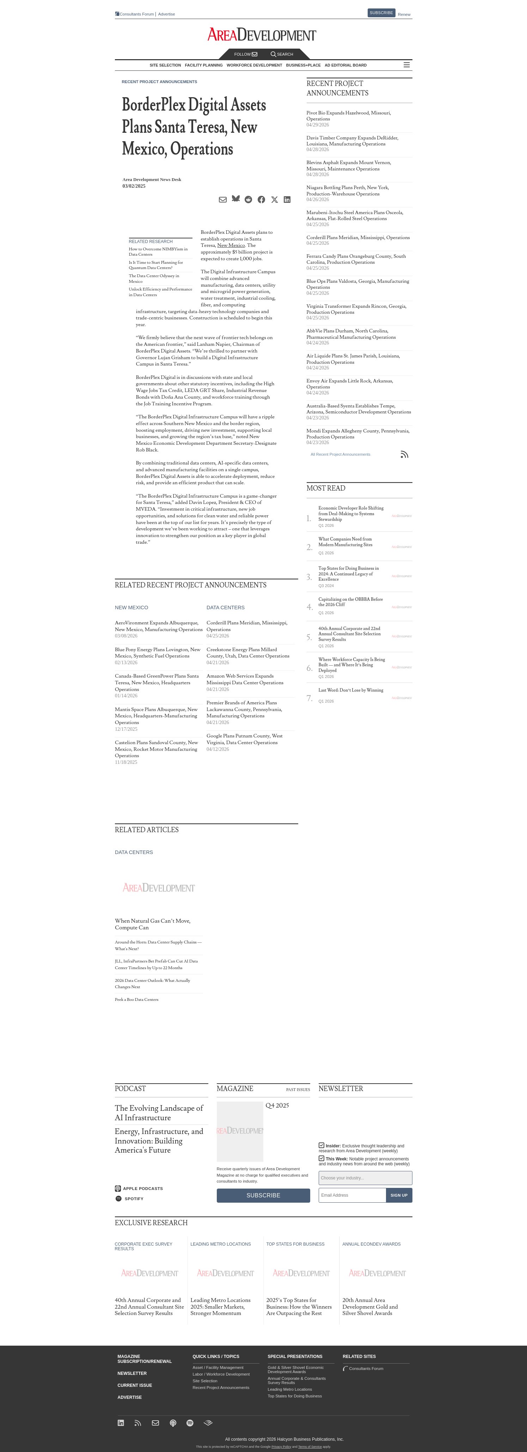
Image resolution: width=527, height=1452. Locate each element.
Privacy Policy (281, 1446)
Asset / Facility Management (218, 1367)
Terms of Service (310, 1446)
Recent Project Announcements (159, 82)
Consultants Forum (137, 14)
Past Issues (298, 1089)
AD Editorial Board (346, 65)
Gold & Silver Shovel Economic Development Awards (296, 1369)
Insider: (361, 1148)
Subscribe (381, 13)
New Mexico (231, 245)
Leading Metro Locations (290, 1389)
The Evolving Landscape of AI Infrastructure (159, 1113)
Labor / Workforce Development (221, 1374)
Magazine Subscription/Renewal (145, 1359)
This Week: (364, 1161)
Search (282, 54)
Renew (404, 14)
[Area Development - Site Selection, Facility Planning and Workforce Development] (263, 34)
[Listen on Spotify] (161, 1199)
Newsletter (132, 1373)
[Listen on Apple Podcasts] (161, 1188)
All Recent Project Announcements (340, 454)
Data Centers (225, 608)
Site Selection (205, 1381)
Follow (246, 54)
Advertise (166, 14)
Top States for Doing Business (295, 1396)
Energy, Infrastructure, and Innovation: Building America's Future (159, 1141)
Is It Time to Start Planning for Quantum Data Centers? (156, 265)
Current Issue (135, 1385)
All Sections (407, 65)
